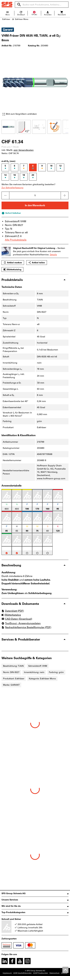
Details (53, 254)
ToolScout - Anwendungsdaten (21, 623)
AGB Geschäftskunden (22, 973)
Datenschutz (54, 973)
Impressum (7, 973)
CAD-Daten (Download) (17, 619)
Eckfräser (6, 19)
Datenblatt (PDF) (13, 610)
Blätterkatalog (12, 269)
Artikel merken (13, 262)
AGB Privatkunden (40, 973)
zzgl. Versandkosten (24, 150)
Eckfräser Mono (21, 19)
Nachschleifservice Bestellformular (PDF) (26, 627)
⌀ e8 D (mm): (9, 161)
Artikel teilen (36, 262)
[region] (35, 126)
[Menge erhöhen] (64, 195)
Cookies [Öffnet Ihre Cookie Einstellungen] (64, 973)
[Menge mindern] (5, 195)
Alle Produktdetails (15, 239)
